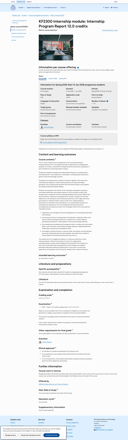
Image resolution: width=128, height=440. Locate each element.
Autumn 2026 (53, 78)
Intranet (29, 1)
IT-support (69, 429)
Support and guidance (17, 426)
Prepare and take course (18, 33)
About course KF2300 (57, 15)
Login (115, 1)
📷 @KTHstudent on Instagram (103, 429)
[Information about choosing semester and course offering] (78, 67)
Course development (17, 37)
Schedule (41, 422)
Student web (21, 1)
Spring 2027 (63, 78)
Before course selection (18, 30)
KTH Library (69, 436)
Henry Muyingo (48, 127)
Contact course (71, 426)
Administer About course (110, 30)
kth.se (13, 1)
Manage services (10, 435)
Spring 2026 (42, 78)
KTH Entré (69, 433)
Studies (24, 15)
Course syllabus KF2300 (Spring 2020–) (55, 142)
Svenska (115, 7)
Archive (13, 40)
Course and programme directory (39, 15)
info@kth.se (97, 427)
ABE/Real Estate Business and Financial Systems (53, 384)
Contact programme (72, 422)
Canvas (40, 426)
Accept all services (51, 435)
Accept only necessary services (31, 435)
